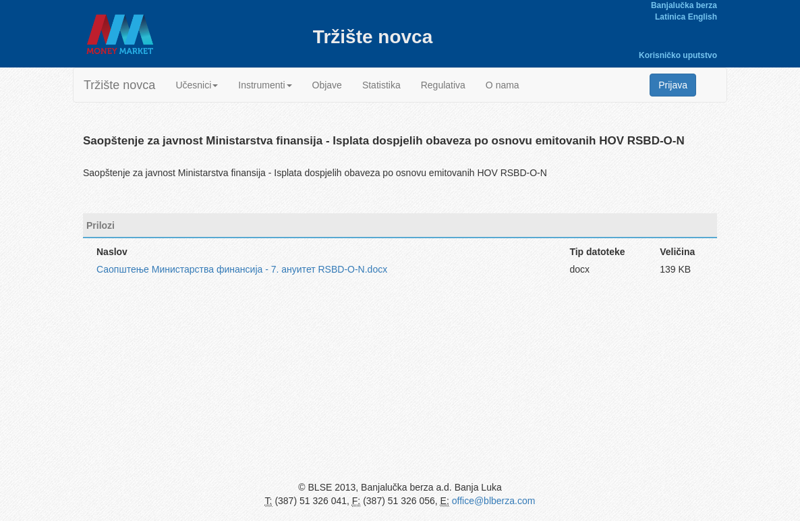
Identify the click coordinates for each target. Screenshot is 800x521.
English (702, 17)
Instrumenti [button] (264, 85)
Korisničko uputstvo (678, 55)
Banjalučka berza (684, 5)
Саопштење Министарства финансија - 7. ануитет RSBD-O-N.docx (241, 269)
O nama (502, 85)
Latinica (670, 17)
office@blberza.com (494, 500)
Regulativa (443, 85)
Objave (327, 85)
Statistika (381, 85)
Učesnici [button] (196, 85)
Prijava (672, 85)
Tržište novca (119, 85)
